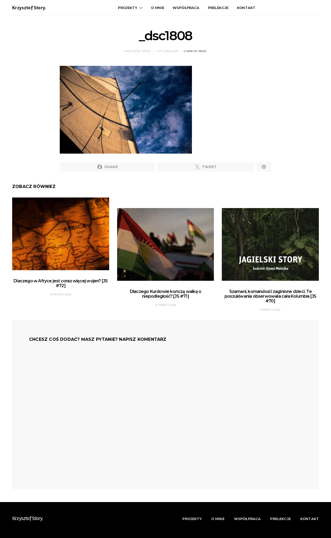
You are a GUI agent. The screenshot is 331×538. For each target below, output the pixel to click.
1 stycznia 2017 (167, 51)
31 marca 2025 (60, 294)
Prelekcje (218, 8)
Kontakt (246, 8)
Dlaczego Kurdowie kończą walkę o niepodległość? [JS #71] (165, 294)
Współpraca (186, 8)
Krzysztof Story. (29, 8)
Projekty (127, 8)
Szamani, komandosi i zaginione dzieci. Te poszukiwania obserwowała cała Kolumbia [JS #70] (270, 296)
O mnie (157, 8)
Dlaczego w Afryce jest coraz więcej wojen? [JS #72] (60, 283)
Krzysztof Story (138, 51)
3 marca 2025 (270, 309)
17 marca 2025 (165, 305)
